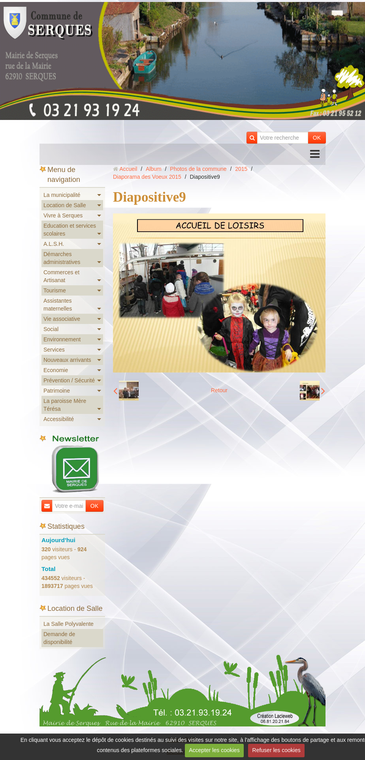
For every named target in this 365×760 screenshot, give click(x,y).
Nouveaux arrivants (67, 360)
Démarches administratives (61, 258)
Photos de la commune (198, 169)
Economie (55, 370)
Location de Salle (64, 205)
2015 (241, 169)
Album (154, 169)
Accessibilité (58, 419)
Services (54, 349)
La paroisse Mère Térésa (64, 405)
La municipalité (61, 195)
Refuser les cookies (276, 750)
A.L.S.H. (53, 244)
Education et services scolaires (69, 230)
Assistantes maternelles (57, 305)
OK (317, 138)
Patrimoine (56, 390)
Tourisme (54, 290)
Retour (219, 390)
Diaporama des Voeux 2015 (147, 177)
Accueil (128, 169)
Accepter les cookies (214, 750)
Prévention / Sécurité (69, 380)
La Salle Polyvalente (68, 624)
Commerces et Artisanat (61, 276)
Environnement (62, 339)
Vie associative (61, 319)
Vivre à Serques (63, 215)
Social (50, 329)
